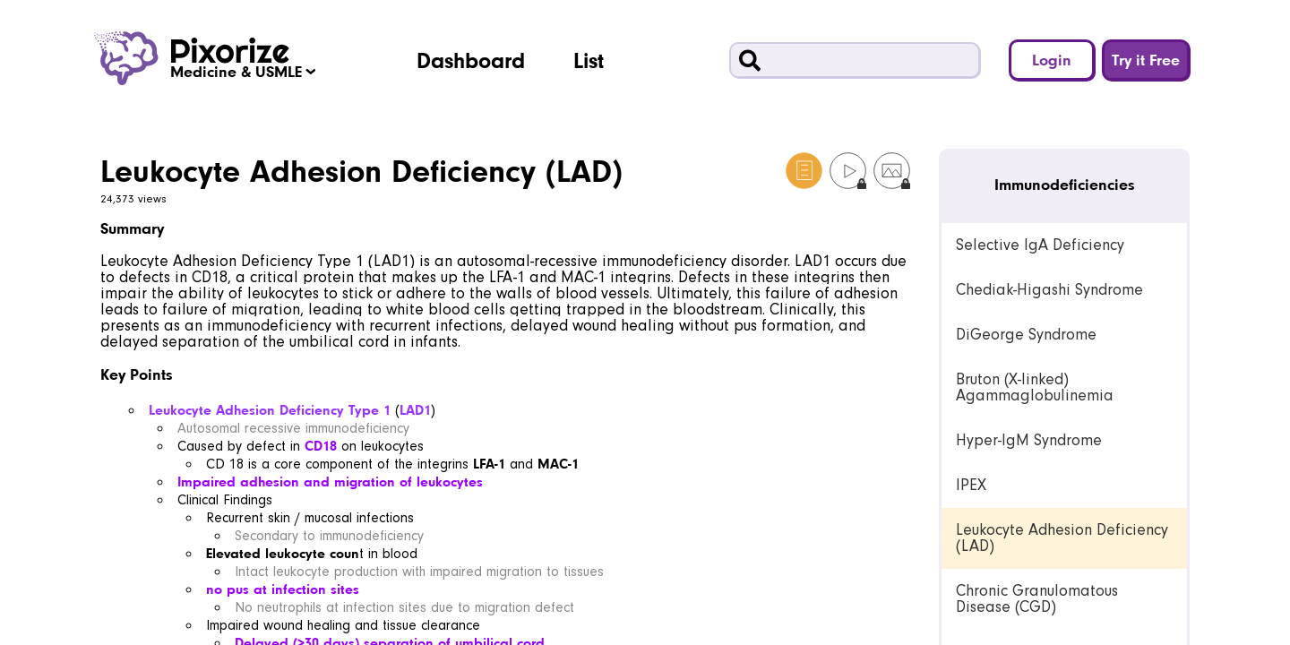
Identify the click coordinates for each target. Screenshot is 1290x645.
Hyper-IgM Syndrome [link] (1029, 440)
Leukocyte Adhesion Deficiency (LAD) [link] (1062, 537)
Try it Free (1146, 59)
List (588, 60)
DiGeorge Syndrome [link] (1026, 334)
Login (1051, 59)
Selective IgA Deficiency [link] (1040, 245)
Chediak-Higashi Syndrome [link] (1049, 289)
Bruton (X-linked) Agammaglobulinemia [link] (1035, 387)
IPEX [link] (971, 485)
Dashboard (471, 60)
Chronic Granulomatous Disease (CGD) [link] (1037, 598)
